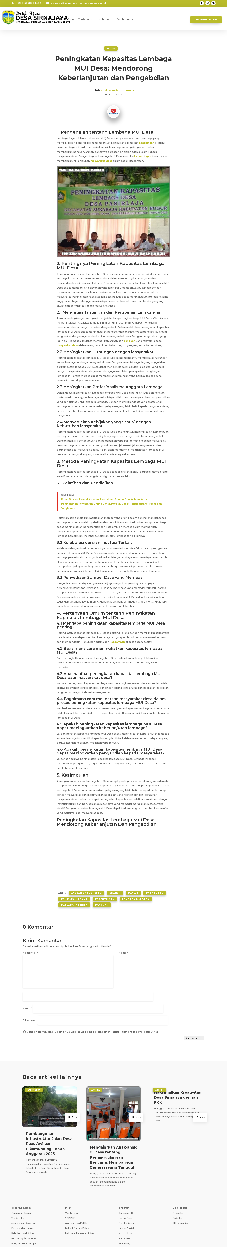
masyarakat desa (101, 160)
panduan (129, 340)
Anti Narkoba (125, 1199)
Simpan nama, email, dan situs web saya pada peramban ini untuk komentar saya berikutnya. (93, 997)
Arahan (115, 892)
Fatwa (133, 892)
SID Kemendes (180, 1188)
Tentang (83, 19)
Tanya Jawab (189, 1238)
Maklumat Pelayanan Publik (79, 1199)
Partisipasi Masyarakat (22, 1193)
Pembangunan (126, 19)
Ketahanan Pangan (129, 1219)
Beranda (49, 19)
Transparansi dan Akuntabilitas (27, 1214)
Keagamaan (154, 892)
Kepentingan (105, 896)
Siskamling (124, 1209)
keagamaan (146, 142)
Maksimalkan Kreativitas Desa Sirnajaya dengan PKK (177, 1063)
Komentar (31, 947)
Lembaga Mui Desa (135, 896)
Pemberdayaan (127, 1188)
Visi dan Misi (17, 1183)
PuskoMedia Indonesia (117, 90)
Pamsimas (124, 1203)
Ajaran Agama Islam (86, 892)
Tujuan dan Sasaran (21, 1178)
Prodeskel (178, 1178)
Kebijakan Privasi (110, 1238)
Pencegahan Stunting (130, 1214)
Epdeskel (177, 1183)
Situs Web (126, 978)
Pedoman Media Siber (164, 1238)
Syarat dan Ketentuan (136, 1238)
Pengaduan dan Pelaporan (25, 1209)
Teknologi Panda (57, 1241)
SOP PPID (70, 1183)
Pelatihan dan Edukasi (22, 1199)
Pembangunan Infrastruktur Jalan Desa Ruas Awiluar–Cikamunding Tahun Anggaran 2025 (49, 1109)
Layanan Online (206, 19)
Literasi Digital (126, 1193)
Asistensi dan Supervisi (23, 1188)
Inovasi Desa (125, 1183)
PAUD (122, 1224)
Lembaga (103, 19)
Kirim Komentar (194, 1003)
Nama (123, 947)
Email (123, 963)
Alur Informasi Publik (76, 1188)
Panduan (101, 900)
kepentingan (142, 156)
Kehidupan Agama (74, 896)
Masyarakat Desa (74, 900)
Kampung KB (126, 1178)
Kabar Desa (66, 19)
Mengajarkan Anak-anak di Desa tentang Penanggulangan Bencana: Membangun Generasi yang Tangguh (113, 1123)
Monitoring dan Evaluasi (23, 1203)
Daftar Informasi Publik (77, 1193)
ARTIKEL (111, 48)
